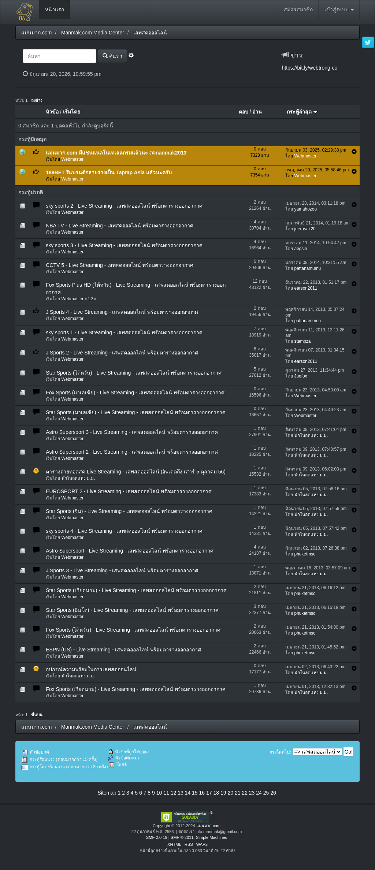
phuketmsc (305, 554)
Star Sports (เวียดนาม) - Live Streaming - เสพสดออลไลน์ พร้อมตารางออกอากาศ (136, 590)
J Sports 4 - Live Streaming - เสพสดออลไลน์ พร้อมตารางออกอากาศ (122, 312)
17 (209, 793)
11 (166, 793)
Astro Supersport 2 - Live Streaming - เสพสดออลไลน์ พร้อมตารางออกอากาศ (132, 452)
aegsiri (300, 248)
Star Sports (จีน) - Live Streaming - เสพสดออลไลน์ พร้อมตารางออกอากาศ (129, 511)
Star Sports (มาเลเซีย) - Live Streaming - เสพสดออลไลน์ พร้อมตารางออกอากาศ (135, 412)
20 (230, 793)
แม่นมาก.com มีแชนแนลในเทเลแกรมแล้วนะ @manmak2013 (116, 153)
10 (159, 793)
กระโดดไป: (280, 752)
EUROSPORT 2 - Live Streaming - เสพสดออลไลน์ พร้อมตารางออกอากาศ (129, 491)
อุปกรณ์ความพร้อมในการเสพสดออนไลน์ (91, 669)
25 (266, 793)
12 (174, 793)
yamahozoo (305, 209)
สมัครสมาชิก (298, 9)
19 (223, 793)
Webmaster (73, 159)
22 (245, 793)
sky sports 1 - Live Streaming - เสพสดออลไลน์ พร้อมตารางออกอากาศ (124, 332)
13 (180, 793)
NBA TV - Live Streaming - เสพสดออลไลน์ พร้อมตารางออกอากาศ (119, 225)
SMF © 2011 (182, 837)
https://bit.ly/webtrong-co (310, 68)
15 (195, 793)
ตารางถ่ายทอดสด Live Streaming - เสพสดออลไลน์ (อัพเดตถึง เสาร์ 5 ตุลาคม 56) (136, 472)
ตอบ (243, 112)
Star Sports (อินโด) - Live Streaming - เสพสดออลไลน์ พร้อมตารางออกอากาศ (132, 610)
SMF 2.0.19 (156, 837)
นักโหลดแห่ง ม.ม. (311, 435)
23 (252, 793)
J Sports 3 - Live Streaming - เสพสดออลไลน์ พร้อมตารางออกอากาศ (122, 570)
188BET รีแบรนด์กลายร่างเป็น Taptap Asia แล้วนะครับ (109, 172)
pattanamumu (307, 268)
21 (238, 793)
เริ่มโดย (71, 112)
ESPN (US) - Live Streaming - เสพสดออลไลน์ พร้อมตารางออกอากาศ (123, 649)
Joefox (300, 376)
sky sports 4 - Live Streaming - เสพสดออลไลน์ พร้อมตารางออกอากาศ (124, 531)
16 (202, 793)
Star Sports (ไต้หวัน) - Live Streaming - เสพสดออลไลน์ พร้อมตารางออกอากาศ (133, 373)
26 (273, 793)
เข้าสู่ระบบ (339, 9)
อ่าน (257, 112)
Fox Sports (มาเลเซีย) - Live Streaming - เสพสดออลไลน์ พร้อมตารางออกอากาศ (135, 392)
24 (259, 793)
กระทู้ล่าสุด (302, 112)
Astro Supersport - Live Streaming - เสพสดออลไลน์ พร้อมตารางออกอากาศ (130, 551)
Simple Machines (211, 837)
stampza (302, 341)
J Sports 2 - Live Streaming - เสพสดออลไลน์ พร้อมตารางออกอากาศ (122, 353)
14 (188, 793)
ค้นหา (112, 56)
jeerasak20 (305, 228)
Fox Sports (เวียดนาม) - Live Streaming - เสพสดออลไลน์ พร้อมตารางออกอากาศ (136, 689)
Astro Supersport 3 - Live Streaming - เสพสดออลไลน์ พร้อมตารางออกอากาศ (132, 432)
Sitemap (106, 793)
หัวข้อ (52, 112)
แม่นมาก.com (208, 825)
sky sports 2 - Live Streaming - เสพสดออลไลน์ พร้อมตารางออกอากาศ (124, 206)
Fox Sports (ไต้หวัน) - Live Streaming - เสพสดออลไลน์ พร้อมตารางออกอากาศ (133, 630)
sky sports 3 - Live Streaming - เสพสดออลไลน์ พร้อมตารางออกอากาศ (124, 245)
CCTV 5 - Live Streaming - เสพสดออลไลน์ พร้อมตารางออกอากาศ (119, 265)
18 (216, 793)
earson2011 (306, 288)
